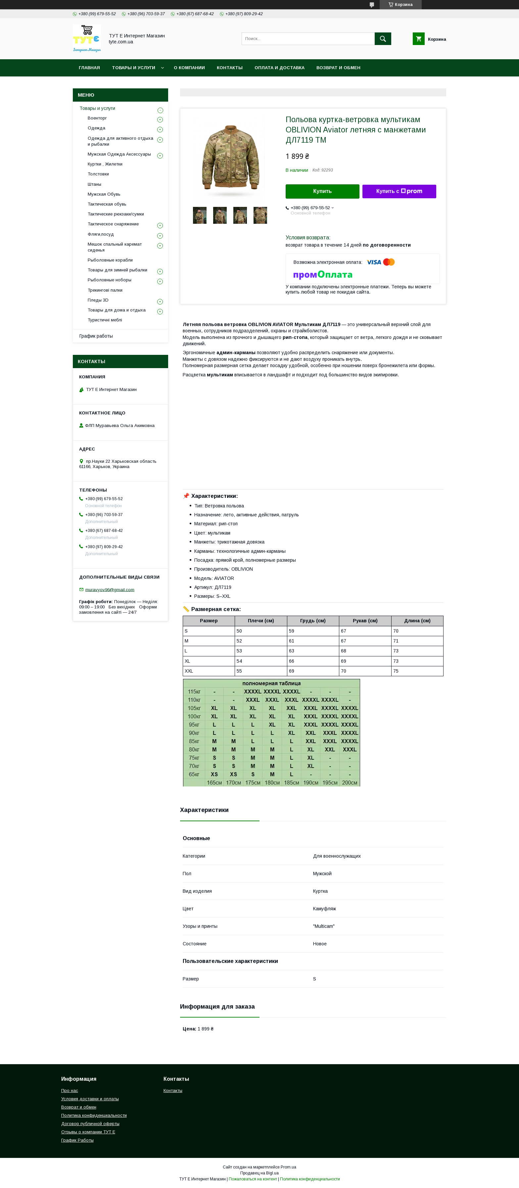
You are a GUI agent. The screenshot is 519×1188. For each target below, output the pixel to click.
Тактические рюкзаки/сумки (116, 214)
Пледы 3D (98, 300)
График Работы (77, 1140)
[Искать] (383, 38)
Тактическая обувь (107, 204)
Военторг (97, 118)
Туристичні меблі (105, 319)
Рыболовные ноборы (109, 279)
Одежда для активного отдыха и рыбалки (120, 141)
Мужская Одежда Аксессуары (119, 154)
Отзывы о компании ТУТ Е (88, 1131)
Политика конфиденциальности (122, 84)
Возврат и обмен (338, 67)
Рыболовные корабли (110, 260)
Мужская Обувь (104, 194)
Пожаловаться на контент (253, 1179)
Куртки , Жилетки (105, 164)
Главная (89, 67)
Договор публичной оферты (90, 1123)
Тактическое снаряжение (113, 223)
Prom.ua (288, 1167)
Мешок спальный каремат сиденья (115, 247)
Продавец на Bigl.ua (259, 1173)
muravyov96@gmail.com (109, 589)
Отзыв (283, 84)
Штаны (94, 184)
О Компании (189, 67)
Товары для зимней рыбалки (117, 269)
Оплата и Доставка (280, 67)
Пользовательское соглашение (220, 84)
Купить (322, 191)
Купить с (399, 191)
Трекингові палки (105, 290)
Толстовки (98, 173)
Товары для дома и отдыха (117, 310)
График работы (96, 336)
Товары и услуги (133, 67)
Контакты (230, 67)
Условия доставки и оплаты (90, 1098)
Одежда (96, 127)
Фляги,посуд (101, 234)
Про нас (69, 1090)
